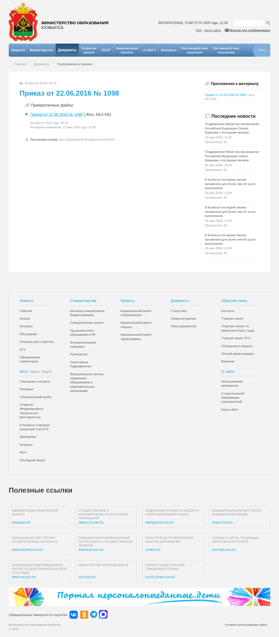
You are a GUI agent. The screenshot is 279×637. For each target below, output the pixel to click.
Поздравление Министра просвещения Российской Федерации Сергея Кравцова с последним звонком (232, 128)
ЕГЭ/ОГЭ (149, 50)
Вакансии (228, 361)
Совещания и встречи (35, 381)
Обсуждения (28, 334)
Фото (24, 371)
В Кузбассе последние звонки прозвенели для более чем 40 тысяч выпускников (230, 184)
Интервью (27, 389)
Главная (21, 64)
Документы (67, 50)
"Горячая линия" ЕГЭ (235, 338)
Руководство (78, 354)
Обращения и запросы (237, 346)
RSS (199, 30)
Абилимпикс (28, 436)
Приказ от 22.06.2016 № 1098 (56, 114)
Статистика (179, 311)
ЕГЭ (22, 349)
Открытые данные (183, 318)
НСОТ (106, 50)
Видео (46, 371)
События (26, 311)
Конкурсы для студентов (37, 341)
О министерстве (83, 301)
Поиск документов (183, 326)
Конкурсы (26, 326)
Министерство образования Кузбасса (34, 624)
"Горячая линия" (232, 318)
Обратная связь (234, 301)
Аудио (35, 371)
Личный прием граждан (237, 353)
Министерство (41, 50)
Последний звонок (32, 460)
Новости (18, 50)
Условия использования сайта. (246, 624)
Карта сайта (212, 30)
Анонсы (25, 318)
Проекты (127, 301)
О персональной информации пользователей (232, 398)
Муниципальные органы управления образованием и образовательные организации (87, 382)
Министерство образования (74, 25)
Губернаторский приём (35, 397)
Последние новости (233, 116)
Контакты (169, 50)
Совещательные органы (87, 322)
